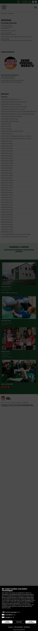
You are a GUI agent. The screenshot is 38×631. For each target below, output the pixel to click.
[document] (19, 599)
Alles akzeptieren (30, 622)
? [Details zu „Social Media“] (14, 614)
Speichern (19, 621)
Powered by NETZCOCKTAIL (19, 629)
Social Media (8, 614)
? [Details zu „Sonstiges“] (13, 617)
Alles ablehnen (7, 622)
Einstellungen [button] (27, 627)
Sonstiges (7, 617)
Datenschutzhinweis (18, 627)
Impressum (10, 627)
